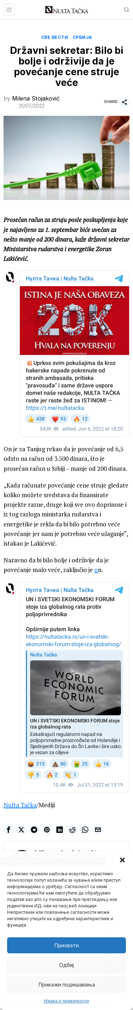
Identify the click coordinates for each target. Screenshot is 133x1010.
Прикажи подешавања (66, 984)
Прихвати (66, 945)
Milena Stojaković (36, 98)
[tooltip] (8, 830)
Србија (82, 37)
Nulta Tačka (20, 805)
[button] (122, 860)
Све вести (54, 37)
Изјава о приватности (66, 1001)
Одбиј (66, 965)
